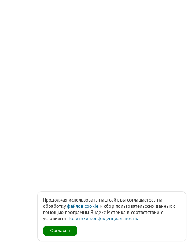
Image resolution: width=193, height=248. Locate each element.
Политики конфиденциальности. (102, 218)
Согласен (60, 230)
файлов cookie (82, 206)
